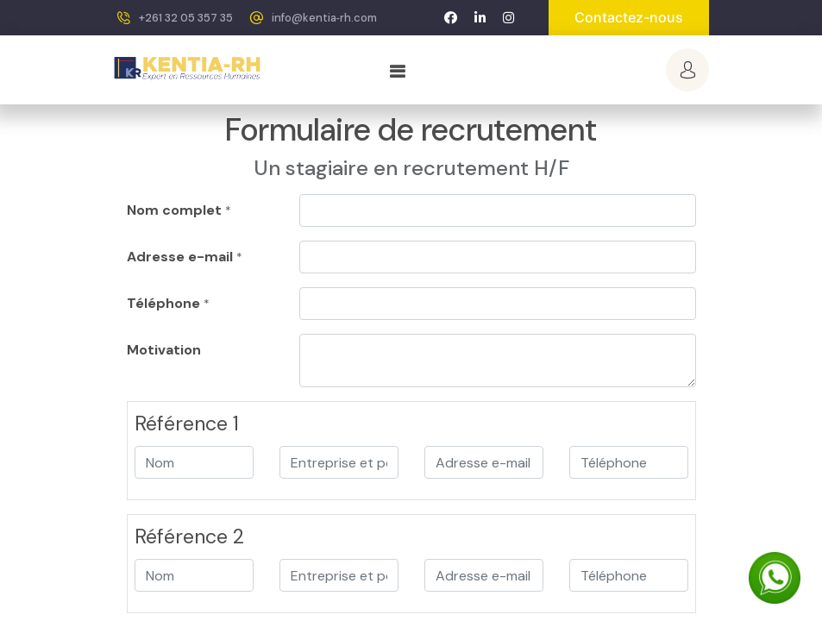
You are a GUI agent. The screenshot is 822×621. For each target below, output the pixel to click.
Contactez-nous (628, 17)
